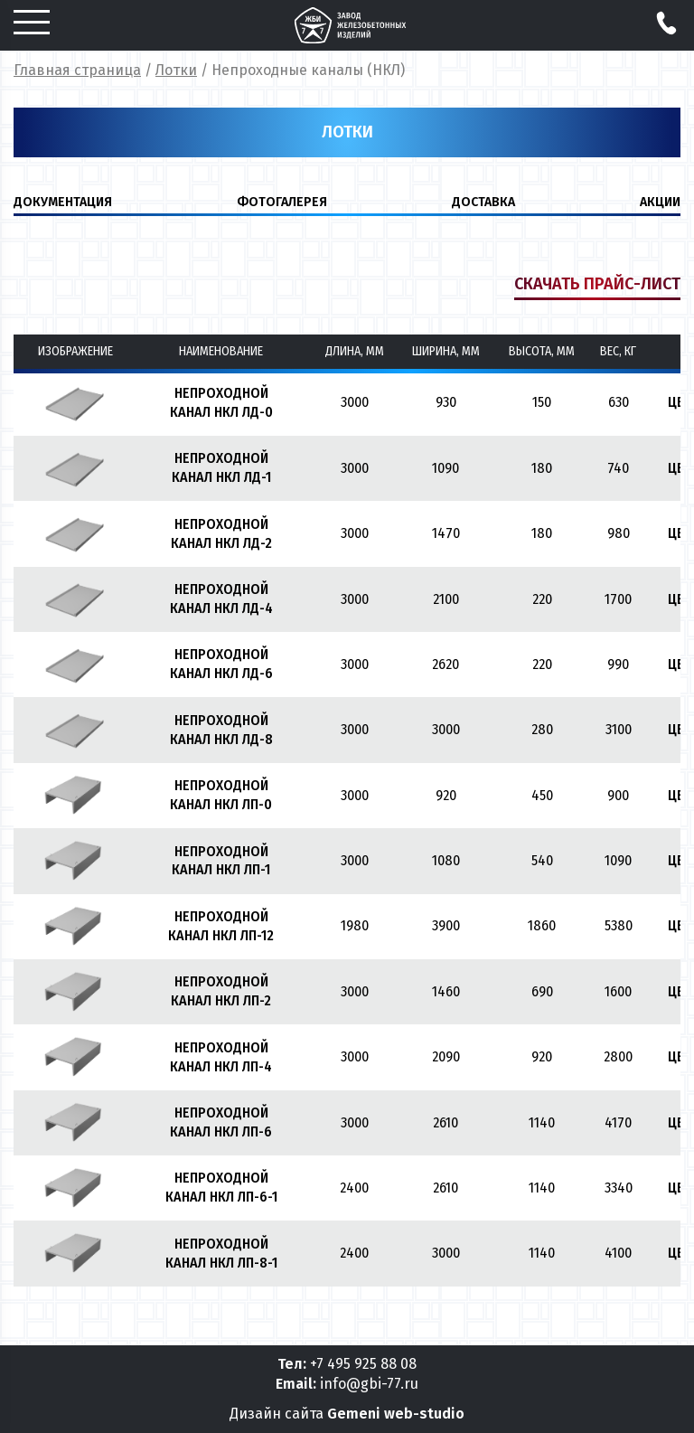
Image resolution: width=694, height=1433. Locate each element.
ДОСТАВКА (483, 202)
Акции (660, 202)
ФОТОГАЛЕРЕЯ (282, 202)
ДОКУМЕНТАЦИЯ (63, 202)
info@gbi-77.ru (369, 1383)
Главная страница (77, 70)
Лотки (176, 70)
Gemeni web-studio (395, 1413)
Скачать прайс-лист (597, 284)
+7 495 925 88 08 (363, 1363)
